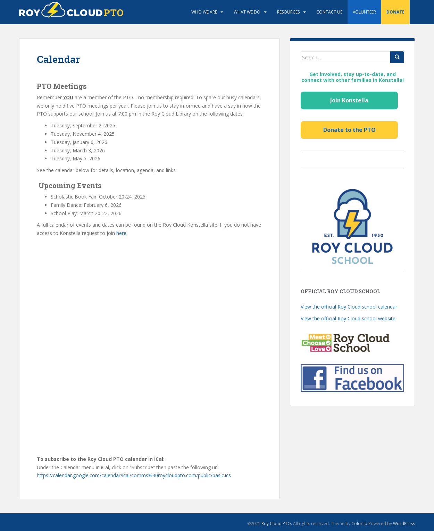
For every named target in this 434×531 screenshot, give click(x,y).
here (121, 233)
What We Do (247, 12)
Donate (395, 12)
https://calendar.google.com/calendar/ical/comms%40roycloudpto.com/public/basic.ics (134, 475)
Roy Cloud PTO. (276, 523)
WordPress (404, 523)
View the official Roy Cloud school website (348, 318)
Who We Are (204, 12)
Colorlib (359, 523)
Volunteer (364, 12)
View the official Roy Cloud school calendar (349, 306)
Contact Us (329, 12)
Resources (288, 12)
